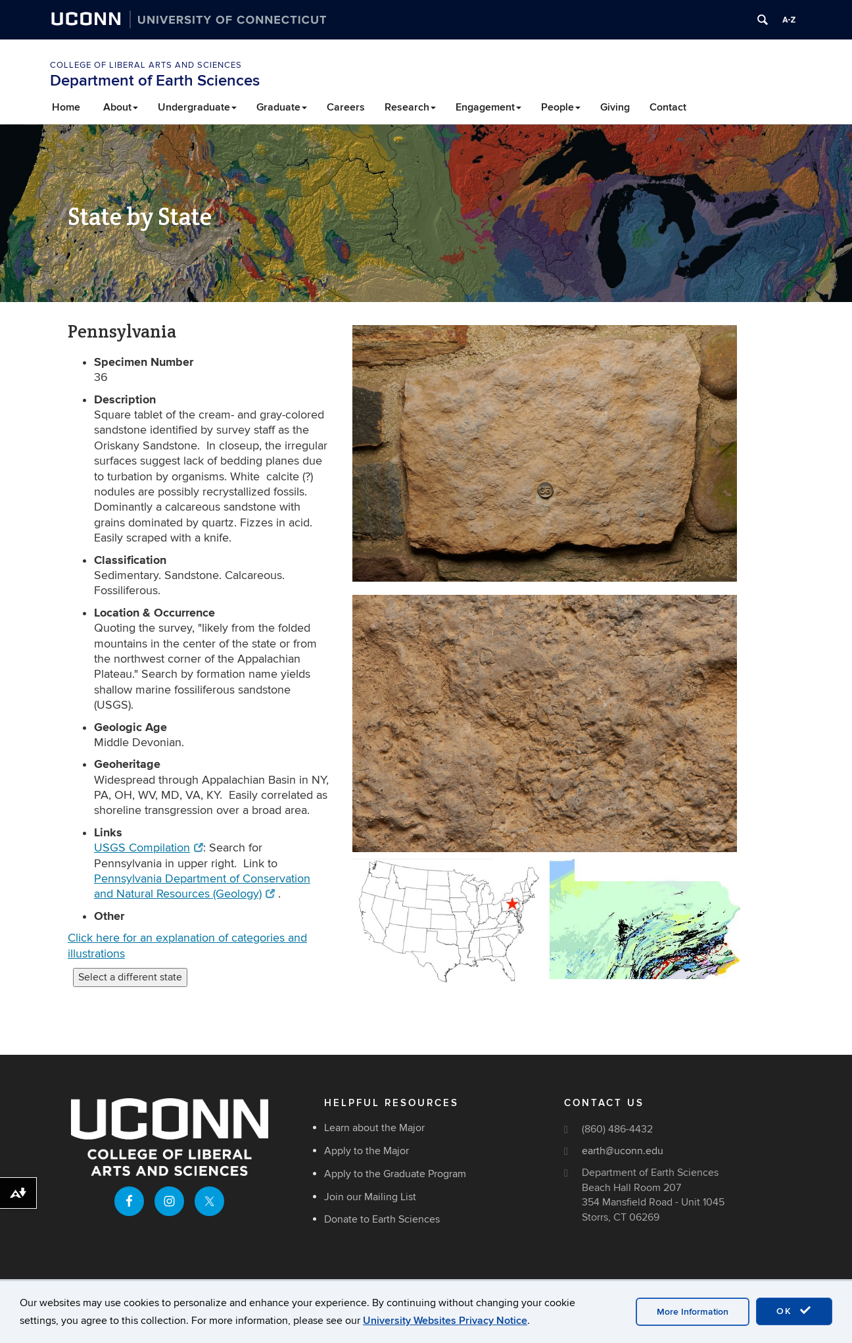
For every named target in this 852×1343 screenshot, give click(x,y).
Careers (346, 107)
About (120, 107)
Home (66, 107)
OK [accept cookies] (794, 1311)
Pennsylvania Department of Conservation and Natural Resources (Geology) (202, 886)
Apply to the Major (366, 1150)
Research (410, 107)
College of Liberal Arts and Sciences (146, 65)
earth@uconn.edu (622, 1150)
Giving (615, 107)
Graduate (281, 107)
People (560, 107)
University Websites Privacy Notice (445, 1320)
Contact (668, 107)
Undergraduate (197, 107)
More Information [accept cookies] (692, 1311)
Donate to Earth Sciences (382, 1219)
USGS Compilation (148, 848)
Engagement (488, 107)
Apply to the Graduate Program (395, 1173)
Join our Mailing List (370, 1197)
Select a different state (130, 977)
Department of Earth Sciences (155, 80)
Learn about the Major (374, 1127)
